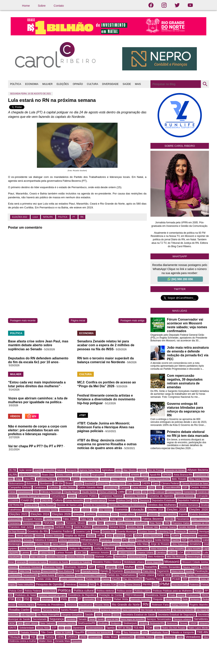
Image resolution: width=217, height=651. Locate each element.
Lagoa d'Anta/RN (176, 549)
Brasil (69, 483)
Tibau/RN (79, 632)
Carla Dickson (68, 487)
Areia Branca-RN (183, 474)
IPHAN (117, 540)
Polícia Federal (33, 590)
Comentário (189, 492)
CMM (121, 491)
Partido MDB (164, 575)
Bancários (105, 479)
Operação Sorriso (90, 571)
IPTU (125, 540)
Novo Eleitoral (65, 571)
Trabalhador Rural (159, 632)
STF (54, 627)
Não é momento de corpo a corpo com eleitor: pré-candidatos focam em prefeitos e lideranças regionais (37, 430)
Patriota (105, 579)
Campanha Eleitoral (20, 487)
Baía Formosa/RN (90, 479)
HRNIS (91, 536)
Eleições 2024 (40, 514)
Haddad (192, 531)
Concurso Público (87, 496)
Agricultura (107, 470)
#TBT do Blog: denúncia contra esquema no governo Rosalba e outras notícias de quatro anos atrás (107, 444)
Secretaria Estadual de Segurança (176, 614)
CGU (36, 492)
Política (63, 217)
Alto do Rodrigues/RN (29, 475)
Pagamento (163, 571)
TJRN (117, 632)
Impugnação (15, 540)
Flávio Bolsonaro (125, 523)
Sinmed (183, 623)
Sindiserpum (130, 623)
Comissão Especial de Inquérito (34, 496)
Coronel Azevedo (185, 496)
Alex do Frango (155, 470)
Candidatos (40, 487)
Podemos (194, 584)
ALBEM (142, 470)
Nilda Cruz (24, 571)
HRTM (100, 535)
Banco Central (118, 479)
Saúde (89, 614)
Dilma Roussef (47, 505)
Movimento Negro (53, 567)
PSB (11, 599)
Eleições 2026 (61, 514)
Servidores (201, 619)
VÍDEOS (15, 416)
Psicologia (46, 599)
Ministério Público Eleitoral (107, 562)
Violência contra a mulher (22, 641)
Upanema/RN (126, 637)
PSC (19, 599)
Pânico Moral (177, 571)
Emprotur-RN (103, 514)
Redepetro (195, 599)
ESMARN (153, 514)
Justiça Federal (125, 548)
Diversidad (65, 510)
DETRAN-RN (16, 505)
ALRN (13, 474)
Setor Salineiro (47, 623)
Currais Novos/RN (74, 500)
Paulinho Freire (153, 579)
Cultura (58, 500)
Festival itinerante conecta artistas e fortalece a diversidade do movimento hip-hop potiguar (106, 399)
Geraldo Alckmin (187, 527)
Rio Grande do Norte (126, 604)
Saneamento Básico (89, 610)
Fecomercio (182, 519)
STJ (61, 628)
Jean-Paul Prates (91, 544)
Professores (193, 595)
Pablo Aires (148, 571)
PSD (26, 599)
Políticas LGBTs (142, 591)
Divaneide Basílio (49, 510)
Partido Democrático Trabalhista (91, 575)
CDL (159, 487)
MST (120, 567)
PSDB (35, 599)
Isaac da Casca (144, 540)
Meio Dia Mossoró (176, 556)
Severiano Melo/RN (66, 623)
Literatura (161, 552)
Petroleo (83, 584)
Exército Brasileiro (199, 514)
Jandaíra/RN (74, 544)
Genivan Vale (151, 527)
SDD (98, 614)
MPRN (100, 567)
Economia (121, 509)
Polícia (204, 584)
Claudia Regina (71, 492)
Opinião (104, 571)
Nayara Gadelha (191, 567)
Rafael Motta (121, 599)
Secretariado (40, 619)
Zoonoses (76, 641)
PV (98, 599)
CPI (37, 500)
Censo (12, 492)
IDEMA (138, 535)
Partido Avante (47, 575)
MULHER (47, 84)
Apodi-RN (155, 474)
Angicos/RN (98, 475)
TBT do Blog (124, 628)
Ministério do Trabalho (80, 562)
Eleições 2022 (20, 217)
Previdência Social (156, 595)
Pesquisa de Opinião (49, 584)
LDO (114, 552)
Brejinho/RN (103, 483)
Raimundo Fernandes (140, 599)
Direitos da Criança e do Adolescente (127, 505)
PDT (185, 579)
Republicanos (85, 605)
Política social (124, 590)
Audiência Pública (46, 479)
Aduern (60, 470)
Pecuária (194, 579)
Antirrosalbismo (113, 475)
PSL (56, 599)
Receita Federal (172, 599)
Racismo (107, 599)
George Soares (168, 527)
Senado (82, 619)
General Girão (117, 527)
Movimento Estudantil (30, 567)
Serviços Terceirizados (159, 619)
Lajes (35, 552)
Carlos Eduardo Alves (90, 487)
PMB (155, 584)
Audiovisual (63, 479)
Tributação (14, 637)
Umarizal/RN (94, 637)
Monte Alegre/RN (154, 562)
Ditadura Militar (31, 510)
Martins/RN (120, 556)
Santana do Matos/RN (110, 610)
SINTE (12, 627)
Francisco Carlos (180, 523)
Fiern (100, 523)
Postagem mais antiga (132, 320)
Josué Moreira (27, 548)
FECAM (170, 519)
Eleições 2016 (155, 509)
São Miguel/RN (27, 615)
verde (180, 637)
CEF (185, 487)
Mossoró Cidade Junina (195, 562)
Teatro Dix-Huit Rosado (173, 628)
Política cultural (84, 590)
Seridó (100, 619)
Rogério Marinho (199, 604)
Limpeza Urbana (145, 552)
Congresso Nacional (111, 496)
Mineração (21, 562)
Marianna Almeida (75, 557)
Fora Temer (156, 523)
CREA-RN (46, 500)
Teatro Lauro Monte (198, 628)
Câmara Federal (170, 483)
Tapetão (110, 627)
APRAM (167, 475)
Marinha (89, 557)
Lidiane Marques (126, 553)
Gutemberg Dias (165, 531)
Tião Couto (47, 632)
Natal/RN (48, 217)
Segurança (57, 619)
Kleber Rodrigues (158, 549)
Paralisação (201, 571)
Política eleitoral (105, 590)
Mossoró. (13, 567)
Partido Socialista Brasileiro (21, 579)
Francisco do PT (200, 523)
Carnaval (124, 487)
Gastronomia (100, 527)
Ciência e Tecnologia (51, 492)
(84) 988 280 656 (180, 279)
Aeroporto (71, 470)
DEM (134, 500)
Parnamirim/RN (30, 575)
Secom (116, 615)
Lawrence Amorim (99, 552)
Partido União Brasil (47, 579)
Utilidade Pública (145, 637)
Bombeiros (46, 483)
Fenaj (60, 523)
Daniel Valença (98, 500)
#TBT (82, 415)
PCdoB (176, 579)
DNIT (76, 510)
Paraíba (189, 571)
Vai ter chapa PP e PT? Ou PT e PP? (35, 446)
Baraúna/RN (141, 479)
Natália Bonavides (170, 567)
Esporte (183, 514)
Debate (112, 500)
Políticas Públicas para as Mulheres (172, 590)
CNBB (137, 492)
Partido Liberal (146, 575)
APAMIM (135, 475)
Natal (139, 567)
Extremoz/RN (15, 519)
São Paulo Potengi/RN (48, 614)
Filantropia (110, 523)
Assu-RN (29, 479)
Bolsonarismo (16, 483)
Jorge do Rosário (159, 544)
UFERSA (72, 637)
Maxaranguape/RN (137, 557)
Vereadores (193, 636)
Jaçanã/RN (28, 544)
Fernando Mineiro (76, 523)
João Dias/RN (128, 544)
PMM (164, 584)
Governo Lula (83, 531)
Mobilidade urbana (134, 562)
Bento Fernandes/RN (159, 479)
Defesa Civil (124, 500)
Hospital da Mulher (75, 535)
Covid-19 (27, 500)
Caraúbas (53, 487)
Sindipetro (116, 623)
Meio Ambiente (156, 556)
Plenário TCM (109, 584)
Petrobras (71, 584)
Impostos (203, 535)
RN (81, 217)
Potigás (198, 591)
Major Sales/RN (38, 557)
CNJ (151, 492)
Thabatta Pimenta (29, 632)
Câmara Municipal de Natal (195, 483)
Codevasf (160, 492)
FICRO (92, 523)
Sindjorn (143, 623)
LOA (180, 552)
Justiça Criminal (58, 548)
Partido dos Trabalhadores (121, 575)
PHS (92, 584)
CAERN (146, 483)
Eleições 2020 (198, 509)
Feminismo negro (31, 523)
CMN (129, 492)
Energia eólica (127, 514)
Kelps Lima (142, 548)
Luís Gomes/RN (193, 553)
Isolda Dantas (162, 540)
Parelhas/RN (14, 575)
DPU (94, 510)
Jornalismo (195, 544)
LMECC (172, 553)
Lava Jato (81, 552)
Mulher (129, 567)
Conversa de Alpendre (160, 496)
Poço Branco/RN (179, 584)
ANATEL (86, 475)
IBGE (109, 535)
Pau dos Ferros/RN (133, 579)
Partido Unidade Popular (72, 579)
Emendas (78, 514)
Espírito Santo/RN (168, 514)
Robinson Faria (160, 604)
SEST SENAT (31, 623)
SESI (20, 623)
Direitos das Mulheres (162, 504)
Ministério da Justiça (37, 562)
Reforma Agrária (26, 605)
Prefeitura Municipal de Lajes (52, 595)
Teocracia (13, 632)
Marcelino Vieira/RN (56, 557)
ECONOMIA (31, 84)
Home (26, 5)
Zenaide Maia (62, 641)
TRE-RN (202, 632)
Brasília (79, 483)
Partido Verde (92, 579)
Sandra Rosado (69, 610)
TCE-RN (138, 627)
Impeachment (188, 535)
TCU (157, 628)
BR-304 (58, 483)
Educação (137, 509)
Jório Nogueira (179, 544)
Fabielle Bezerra (52, 519)
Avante (75, 479)
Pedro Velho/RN (25, 584)
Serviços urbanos (182, 619)
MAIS (138, 84)
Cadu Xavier (133, 483)
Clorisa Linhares (107, 492)
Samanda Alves (50, 610)
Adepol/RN (49, 470)
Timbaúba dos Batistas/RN (99, 632)
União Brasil (110, 637)
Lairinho (25, 552)
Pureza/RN (89, 599)
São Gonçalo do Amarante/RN (155, 610)
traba (145, 632)
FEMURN (49, 523)
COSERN (13, 500)
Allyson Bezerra (197, 470)
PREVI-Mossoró (134, 595)
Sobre (42, 5)
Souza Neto (43, 628)
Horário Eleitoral (54, 535)
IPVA (132, 540)
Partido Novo (179, 575)
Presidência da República (82, 595)
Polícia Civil (15, 590)
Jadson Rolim (42, 544)
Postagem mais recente (22, 320)
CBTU (151, 487)
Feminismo (14, 523)
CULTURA (92, 84)
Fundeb (48, 527)
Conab (72, 496)
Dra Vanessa (105, 510)
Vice (206, 637)
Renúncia (71, 605)
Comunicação (58, 496)
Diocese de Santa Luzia (69, 505)
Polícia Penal (49, 591)
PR (10, 595)
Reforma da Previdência (50, 604)
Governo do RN (37, 531)
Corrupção (202, 496)
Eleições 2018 (176, 509)
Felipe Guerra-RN (200, 519)
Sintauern (204, 623)
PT (74, 217)
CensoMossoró (24, 492)
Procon (181, 595)
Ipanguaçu (106, 540)
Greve (96, 531)
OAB (77, 571)
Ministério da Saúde (58, 562)
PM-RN (147, 584)
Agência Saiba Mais (89, 470)
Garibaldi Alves (62, 527)
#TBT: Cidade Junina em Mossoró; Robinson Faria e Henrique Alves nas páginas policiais (105, 427)
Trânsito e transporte (182, 632)
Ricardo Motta (102, 605)
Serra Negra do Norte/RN (132, 619)
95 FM (12, 470)
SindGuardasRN (86, 623)
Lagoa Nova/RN (194, 549)
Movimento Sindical (75, 567)
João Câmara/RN (111, 544)
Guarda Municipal (126, 531)
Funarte (39, 527)
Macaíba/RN (14, 557)
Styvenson (78, 627)
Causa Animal (139, 487)
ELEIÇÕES (63, 84)
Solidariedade (26, 627)
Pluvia (121, 584)
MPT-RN (111, 567)
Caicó (156, 483)
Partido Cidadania (65, 575)
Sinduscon (172, 623)
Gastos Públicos (82, 527)
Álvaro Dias (48, 474)
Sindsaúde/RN (157, 623)
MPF (91, 567)
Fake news (116, 519)
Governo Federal (62, 531)
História (39, 535)
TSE (33, 637)
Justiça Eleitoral (104, 548)
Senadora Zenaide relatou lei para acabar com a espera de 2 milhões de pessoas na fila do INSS (105, 345)
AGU (118, 470)
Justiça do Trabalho (80, 548)
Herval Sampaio (25, 535)
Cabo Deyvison (117, 483)
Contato (59, 5)
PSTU (73, 599)
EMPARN (90, 514)
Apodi (144, 475)
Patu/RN (116, 579)
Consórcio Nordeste (135, 496)
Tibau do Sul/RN (63, 632)
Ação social (25, 470)
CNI (144, 492)
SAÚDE (127, 84)
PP (206, 590)
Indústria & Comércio (45, 540)
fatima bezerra (132, 519)
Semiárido (71, 619)
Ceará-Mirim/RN (172, 487)
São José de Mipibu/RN (183, 610)
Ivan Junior (194, 540)
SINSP (193, 623)
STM (68, 628)
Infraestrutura (89, 539)
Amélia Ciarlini (64, 475)
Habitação (181, 531)
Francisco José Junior (21, 527)
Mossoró (171, 561)
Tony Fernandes (131, 632)
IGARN (175, 535)
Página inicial (78, 320)
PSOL (64, 599)
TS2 (26, 637)
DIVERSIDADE (110, 84)
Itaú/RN (175, 540)
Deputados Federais (188, 500)
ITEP (184, 540)
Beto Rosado (179, 479)
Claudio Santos (89, 492)
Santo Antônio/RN (130, 610)
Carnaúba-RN (111, 487)
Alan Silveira (129, 470)
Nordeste (36, 571)
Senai (92, 619)
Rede (185, 599)
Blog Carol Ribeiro (198, 479)
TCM (149, 627)
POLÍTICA (15, 84)
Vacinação (170, 637)
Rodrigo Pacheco (179, 605)
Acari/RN (38, 470)
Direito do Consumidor (96, 505)
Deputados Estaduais (163, 500)
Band (130, 479)
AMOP (76, 475)
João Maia (142, 544)
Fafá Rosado (101, 519)
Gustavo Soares (147, 531)
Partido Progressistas (197, 575)
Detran (205, 500)
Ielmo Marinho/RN (153, 536)
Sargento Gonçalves (72, 614)
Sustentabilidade (95, 628)
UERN (60, 637)
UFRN (83, 637)
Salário (36, 610)
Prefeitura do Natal (25, 595)
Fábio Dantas (70, 519)
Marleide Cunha (103, 556)
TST (40, 637)
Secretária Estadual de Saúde (138, 614)
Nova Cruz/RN (49, 571)
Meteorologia (193, 556)
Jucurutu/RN (42, 549)
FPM (167, 523)
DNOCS (85, 510)
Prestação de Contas (110, 595)
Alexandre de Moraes (175, 470)
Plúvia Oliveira (133, 584)
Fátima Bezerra (152, 518)
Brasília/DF (90, 483)
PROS (205, 595)
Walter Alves (45, 641)
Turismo (49, 637)
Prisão (172, 595)
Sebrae (107, 614)
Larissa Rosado (64, 552)
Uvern (159, 637)
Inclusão (28, 540)
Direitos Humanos (188, 505)
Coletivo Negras (174, 492)
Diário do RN (31, 505)
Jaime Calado (59, 544)
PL (98, 584)
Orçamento (117, 571)
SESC (12, 623)
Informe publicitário (69, 540)
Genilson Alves (135, 527)
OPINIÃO (78, 84)
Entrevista (141, 514)
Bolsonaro (31, 483)
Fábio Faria (86, 519)
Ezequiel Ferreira (33, 519)
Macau (25, 557)
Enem (114, 514)
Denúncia (144, 500)
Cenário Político (199, 487)
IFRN (166, 535)
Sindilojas (103, 623)
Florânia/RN (141, 523)
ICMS (129, 535)
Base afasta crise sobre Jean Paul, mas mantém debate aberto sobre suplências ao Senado (38, 345)
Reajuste (158, 599)
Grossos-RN (108, 531)
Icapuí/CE (119, 536)
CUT (88, 500)
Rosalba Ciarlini (19, 609)
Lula (35, 217)
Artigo (18, 479)
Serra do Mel (112, 619)
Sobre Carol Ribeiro (180, 145)
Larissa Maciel (46, 553)
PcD (167, 579)
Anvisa (125, 475)
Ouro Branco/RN (133, 571)
